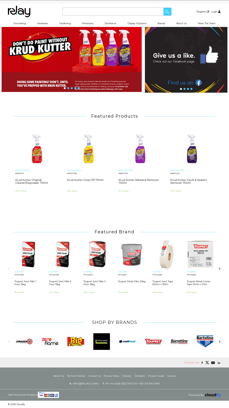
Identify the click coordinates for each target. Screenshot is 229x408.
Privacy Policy (111, 376)
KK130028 (71, 173)
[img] (207, 362)
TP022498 (54, 274)
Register (201, 11)
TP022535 (191, 274)
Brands (161, 23)
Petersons (87, 23)
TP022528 (157, 274)
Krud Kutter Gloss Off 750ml (85, 180)
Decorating (20, 23)
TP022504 (88, 274)
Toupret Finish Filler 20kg (132, 281)
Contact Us (94, 376)
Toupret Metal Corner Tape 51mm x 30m (198, 283)
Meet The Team (206, 23)
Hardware (42, 23)
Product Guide (156, 376)
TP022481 (19, 274)
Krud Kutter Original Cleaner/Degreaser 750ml (31, 181)
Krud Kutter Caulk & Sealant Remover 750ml (188, 181)
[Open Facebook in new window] (202, 362)
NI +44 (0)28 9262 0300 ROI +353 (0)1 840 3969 (131, 383)
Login (214, 11)
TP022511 (122, 274)
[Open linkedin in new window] (219, 362)
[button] (167, 12)
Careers (171, 376)
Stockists (140, 376)
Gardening (65, 23)
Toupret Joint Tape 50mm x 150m (162, 283)
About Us (181, 23)
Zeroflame (110, 23)
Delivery (127, 376)
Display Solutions (137, 23)
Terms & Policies (76, 376)
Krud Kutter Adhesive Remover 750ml (139, 181)
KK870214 (123, 173)
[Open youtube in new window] (213, 362)
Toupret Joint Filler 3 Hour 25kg (94, 283)
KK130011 (19, 173)
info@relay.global (84, 383)
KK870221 (175, 173)
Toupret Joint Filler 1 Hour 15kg (25, 283)
